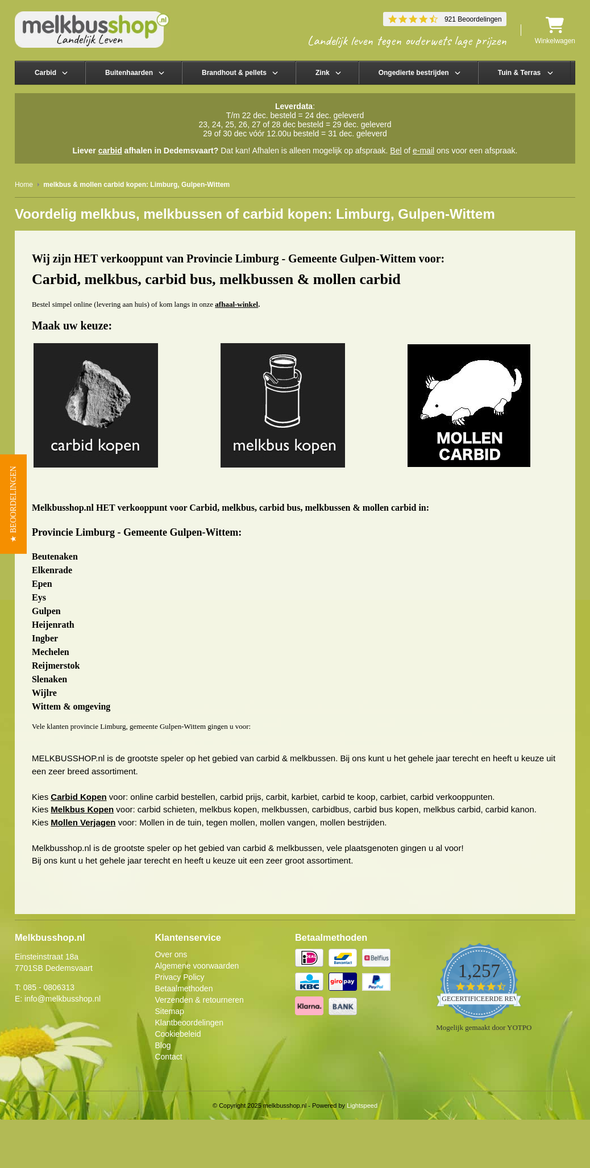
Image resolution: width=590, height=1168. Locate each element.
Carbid (45, 73)
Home (24, 185)
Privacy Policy (179, 977)
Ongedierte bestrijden (414, 73)
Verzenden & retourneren (199, 999)
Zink (322, 73)
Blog (163, 1045)
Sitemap (169, 1011)
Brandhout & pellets (234, 73)
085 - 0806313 (48, 987)
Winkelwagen (555, 30)
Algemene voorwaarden (197, 965)
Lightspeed (362, 1105)
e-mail (423, 150)
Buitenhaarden (129, 73)
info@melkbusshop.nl (62, 998)
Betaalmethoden (184, 988)
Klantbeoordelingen (189, 1022)
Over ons (171, 954)
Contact (168, 1056)
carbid (110, 150)
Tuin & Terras (519, 73)
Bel (395, 150)
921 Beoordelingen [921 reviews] (473, 19)
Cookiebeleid (178, 1033)
